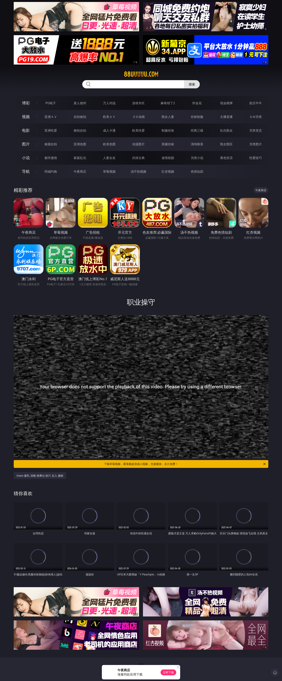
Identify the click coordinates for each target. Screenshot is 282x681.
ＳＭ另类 (255, 117)
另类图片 (255, 144)
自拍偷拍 (80, 117)
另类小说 (197, 158)
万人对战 (109, 103)
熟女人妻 (168, 117)
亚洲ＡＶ (50, 117)
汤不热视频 (138, 171)
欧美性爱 (138, 130)
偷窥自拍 (50, 144)
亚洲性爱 (50, 130)
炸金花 (197, 103)
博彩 (26, 103)
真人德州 (80, 103)
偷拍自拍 (80, 130)
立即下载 (168, 672)
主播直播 (226, 117)
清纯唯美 (197, 144)
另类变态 (255, 130)
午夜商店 (80, 171)
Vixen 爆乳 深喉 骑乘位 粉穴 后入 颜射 (39, 475)
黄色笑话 (226, 158)
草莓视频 (109, 171)
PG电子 (50, 103)
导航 (26, 171)
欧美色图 (109, 144)
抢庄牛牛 (255, 103)
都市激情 (50, 158)
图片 (26, 144)
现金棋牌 (226, 103)
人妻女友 (109, 158)
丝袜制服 (197, 117)
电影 (26, 130)
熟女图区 (226, 144)
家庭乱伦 (80, 158)
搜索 (192, 84)
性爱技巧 (255, 158)
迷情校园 (168, 158)
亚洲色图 (80, 144)
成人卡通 (109, 130)
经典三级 (197, 130)
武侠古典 (138, 158)
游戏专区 (138, 103)
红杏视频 (168, 171)
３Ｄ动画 (138, 117)
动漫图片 (138, 144)
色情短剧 (197, 171)
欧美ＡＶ (109, 117)
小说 (26, 157)
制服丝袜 (168, 130)
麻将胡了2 (168, 103)
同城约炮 (50, 171)
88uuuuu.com (141, 74)
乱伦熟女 (226, 130)
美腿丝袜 (168, 144)
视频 (26, 116)
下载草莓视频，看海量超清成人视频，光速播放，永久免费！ (185, 464)
